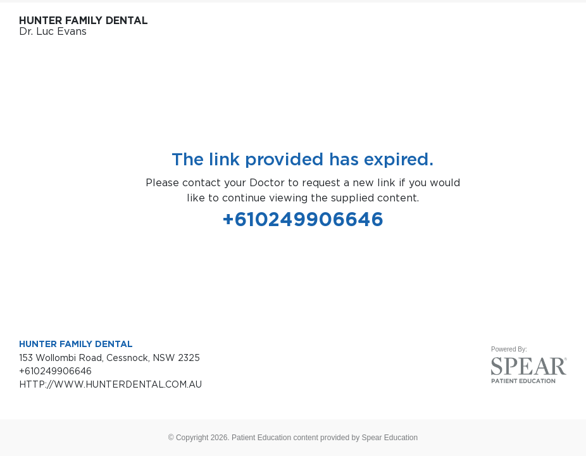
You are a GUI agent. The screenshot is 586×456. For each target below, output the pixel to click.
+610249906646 (302, 219)
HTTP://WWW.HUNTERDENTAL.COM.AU (110, 384)
